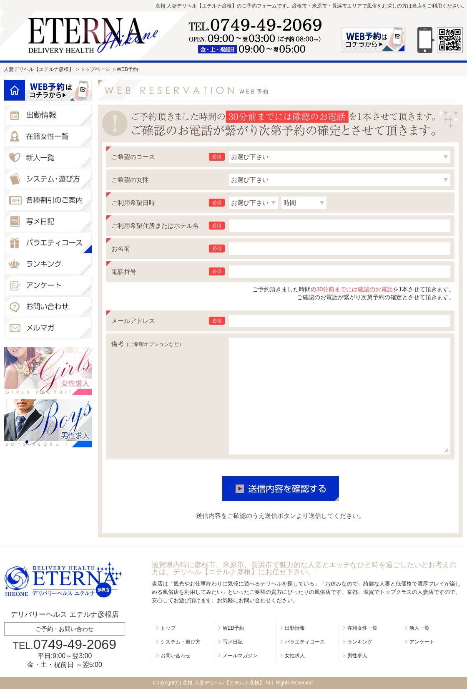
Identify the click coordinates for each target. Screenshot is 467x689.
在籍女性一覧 (362, 628)
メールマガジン (240, 656)
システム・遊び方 (181, 642)
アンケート (421, 642)
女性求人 (295, 656)
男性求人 (357, 656)
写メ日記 (233, 642)
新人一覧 (419, 628)
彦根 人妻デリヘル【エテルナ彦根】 (223, 683)
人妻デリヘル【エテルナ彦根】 (39, 69)
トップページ (95, 69)
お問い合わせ (176, 656)
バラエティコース (305, 642)
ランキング (359, 642)
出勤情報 (295, 628)
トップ (168, 628)
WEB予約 (233, 628)
